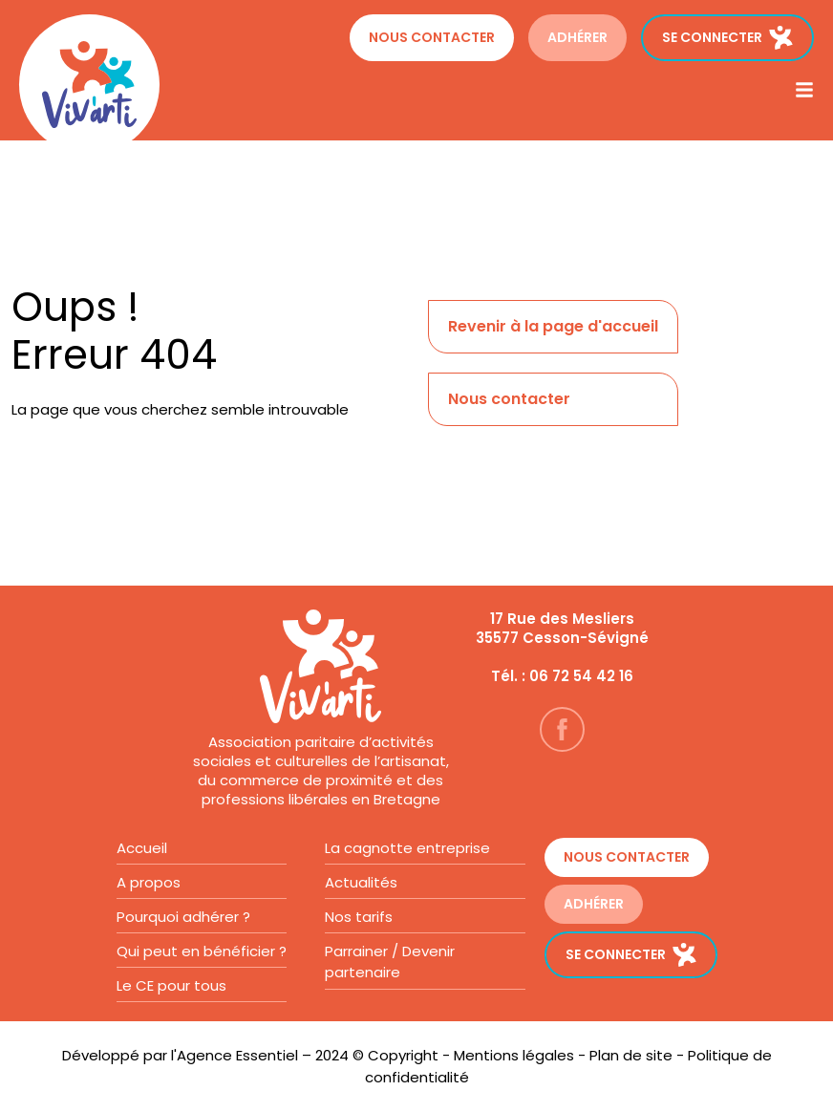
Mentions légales (514, 1055)
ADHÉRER (577, 37)
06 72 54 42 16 (581, 676)
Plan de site (631, 1055)
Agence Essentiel (237, 1055)
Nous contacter (432, 37)
